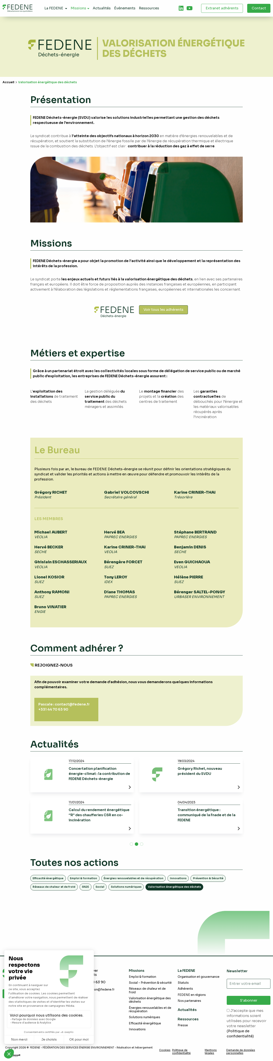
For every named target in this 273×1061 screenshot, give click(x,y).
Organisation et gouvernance (198, 977)
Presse (183, 1025)
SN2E (85, 886)
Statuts (183, 983)
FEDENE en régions (192, 995)
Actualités (187, 1010)
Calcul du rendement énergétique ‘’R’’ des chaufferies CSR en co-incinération (99, 815)
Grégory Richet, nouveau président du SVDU (200, 771)
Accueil (8, 82)
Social (100, 886)
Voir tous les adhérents (163, 309)
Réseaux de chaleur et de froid (54, 886)
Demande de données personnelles (240, 1052)
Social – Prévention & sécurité (150, 983)
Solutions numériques (126, 886)
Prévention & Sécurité (208, 878)
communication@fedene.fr (95, 989)
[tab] (181, 8)
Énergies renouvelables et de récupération (133, 878)
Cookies (164, 1050)
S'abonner (248, 1000)
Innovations (178, 878)
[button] (131, 844)
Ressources (188, 1019)
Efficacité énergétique (48, 878)
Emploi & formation (83, 878)
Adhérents (185, 989)
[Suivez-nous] (181, 8)
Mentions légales (211, 1052)
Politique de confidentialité (181, 1052)
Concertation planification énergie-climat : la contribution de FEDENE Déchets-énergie (99, 773)
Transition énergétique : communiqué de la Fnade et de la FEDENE (206, 815)
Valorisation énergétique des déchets (150, 1000)
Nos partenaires (189, 1001)
